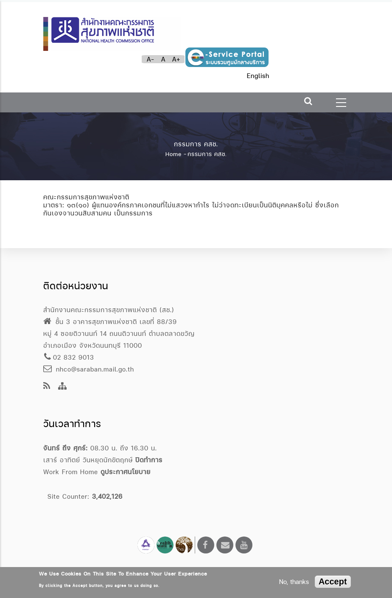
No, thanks (294, 582)
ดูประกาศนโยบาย (126, 472)
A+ (176, 59)
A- (150, 59)
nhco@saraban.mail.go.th (88, 369)
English (258, 76)
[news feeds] (46, 387)
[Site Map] (62, 387)
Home (173, 154)
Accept (333, 581)
